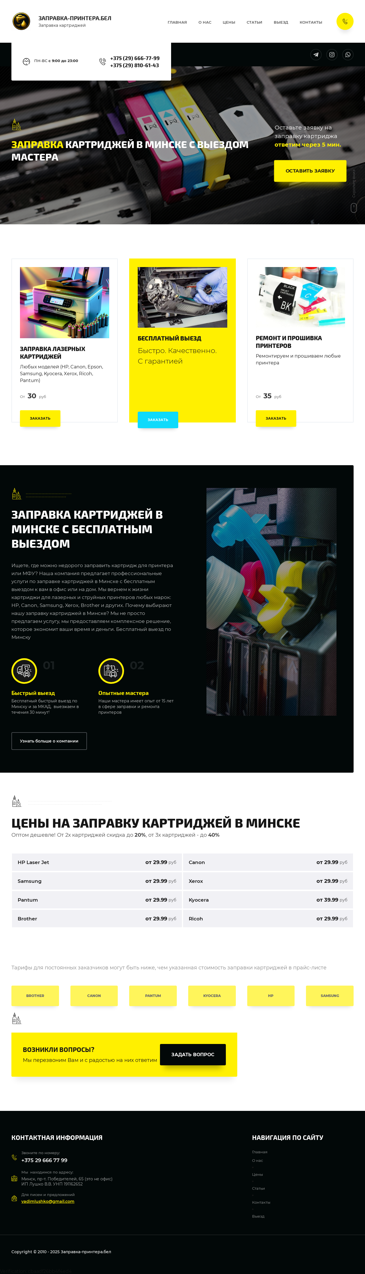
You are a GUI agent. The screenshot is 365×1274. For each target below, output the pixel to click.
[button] (310, 171)
